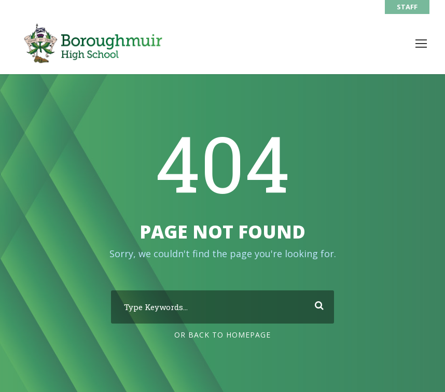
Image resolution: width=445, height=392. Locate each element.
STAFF (407, 6)
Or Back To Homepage (222, 335)
